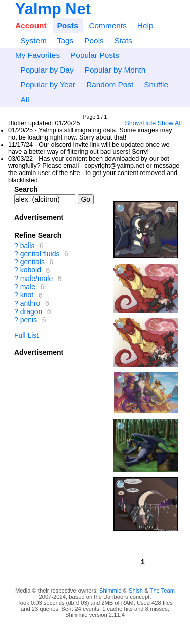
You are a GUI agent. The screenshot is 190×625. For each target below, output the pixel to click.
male (27, 287)
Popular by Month (115, 69)
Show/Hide (140, 123)
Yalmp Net (53, 9)
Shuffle (156, 84)
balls (27, 245)
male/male (36, 278)
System (33, 40)
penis (28, 320)
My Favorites (37, 55)
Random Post (109, 84)
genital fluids (40, 254)
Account (31, 25)
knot (26, 295)
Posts (68, 25)
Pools (94, 40)
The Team (162, 590)
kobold (30, 270)
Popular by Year (47, 84)
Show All (170, 123)
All (24, 99)
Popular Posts (94, 55)
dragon (31, 311)
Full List (26, 335)
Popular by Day (46, 69)
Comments (107, 25)
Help (145, 25)
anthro (30, 303)
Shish (136, 590)
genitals (32, 262)
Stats (123, 40)
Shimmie (110, 590)
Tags (65, 40)
